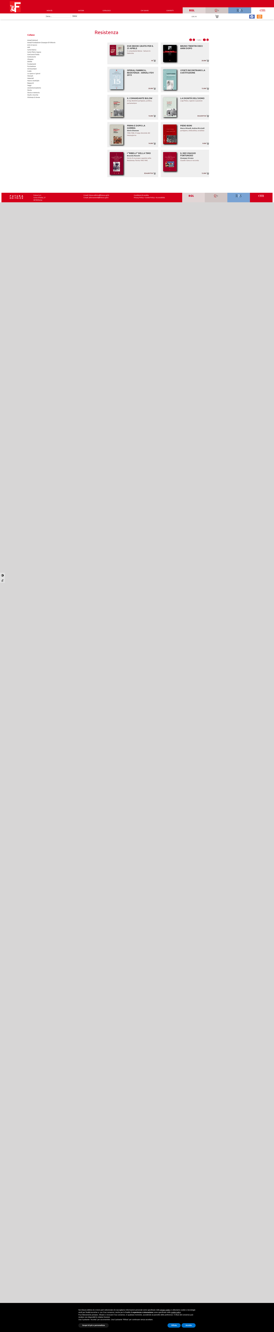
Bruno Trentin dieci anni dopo (191, 47)
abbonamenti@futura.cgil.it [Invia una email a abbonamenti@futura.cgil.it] (98, 197)
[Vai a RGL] (193, 197)
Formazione (31, 66)
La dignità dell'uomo (192, 98)
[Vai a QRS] (216, 197)
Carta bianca (31, 50)
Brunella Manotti (133, 156)
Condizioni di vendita (141, 195)
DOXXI (29, 61)
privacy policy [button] (165, 1310)
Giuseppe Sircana (186, 158)
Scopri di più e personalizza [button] (93, 1325)
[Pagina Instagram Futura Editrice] (259, 16)
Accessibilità (160, 197)
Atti (28, 47)
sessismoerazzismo (34, 88)
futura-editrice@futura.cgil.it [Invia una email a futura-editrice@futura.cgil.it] (99, 195)
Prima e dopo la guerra (136, 126)
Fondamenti (31, 64)
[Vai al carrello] (217, 16)
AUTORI (81, 10)
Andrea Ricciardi (198, 128)
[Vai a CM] (261, 197)
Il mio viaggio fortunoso (188, 154)
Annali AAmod (32, 40)
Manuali (30, 76)
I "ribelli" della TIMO (139, 153)
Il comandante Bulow (139, 98)
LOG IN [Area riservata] (194, 16)
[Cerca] (58, 16)
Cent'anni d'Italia (33, 54)
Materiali (30, 78)
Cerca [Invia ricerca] (75, 16)
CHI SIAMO (145, 10)
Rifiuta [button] (174, 1325)
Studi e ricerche (32, 95)
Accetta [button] (188, 1325)
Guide (29, 71)
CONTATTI (170, 10)
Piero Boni (186, 125)
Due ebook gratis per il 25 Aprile (140, 47)
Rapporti (30, 83)
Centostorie (31, 57)
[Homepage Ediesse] (16, 197)
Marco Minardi (185, 128)
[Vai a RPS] (238, 197)
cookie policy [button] (176, 1312)
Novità (49, 10)
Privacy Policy (139, 197)
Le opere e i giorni (33, 73)
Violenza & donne (33, 97)
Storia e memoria (33, 92)
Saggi (29, 85)
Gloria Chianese (133, 130)
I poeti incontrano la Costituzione (192, 71)
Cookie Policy (150, 197)
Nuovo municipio (33, 80)
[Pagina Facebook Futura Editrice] (251, 16)
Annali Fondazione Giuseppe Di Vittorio (41, 42)
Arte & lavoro (32, 45)
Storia (29, 90)
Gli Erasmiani (32, 69)
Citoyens (30, 59)
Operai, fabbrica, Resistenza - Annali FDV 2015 (140, 72)
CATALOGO (107, 10)
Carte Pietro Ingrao (34, 52)
